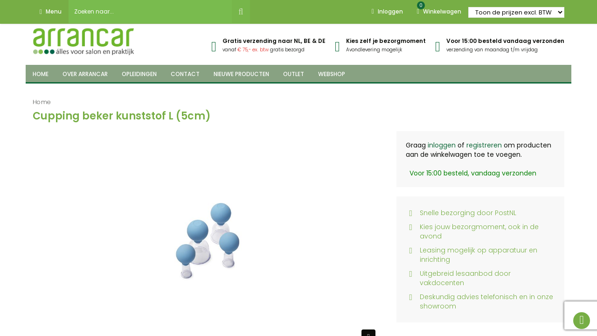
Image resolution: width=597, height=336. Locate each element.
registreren (484, 145)
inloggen (442, 145)
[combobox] (150, 11)
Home (42, 102)
